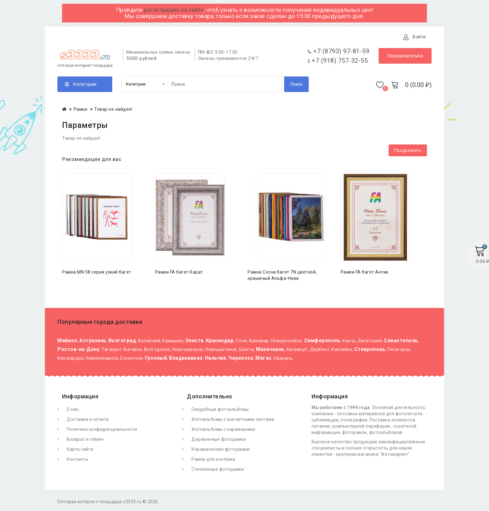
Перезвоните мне (405, 57)
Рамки (81, 110)
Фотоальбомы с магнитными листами (232, 420)
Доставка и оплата (135, 37)
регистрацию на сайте (174, 10)
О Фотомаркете (85, 37)
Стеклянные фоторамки (217, 470)
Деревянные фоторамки (218, 440)
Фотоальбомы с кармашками (223, 430)
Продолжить (408, 151)
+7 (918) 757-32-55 (338, 62)
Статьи (175, 37)
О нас (73, 410)
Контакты (205, 37)
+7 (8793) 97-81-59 (338, 52)
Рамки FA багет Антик (365, 273)
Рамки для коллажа (213, 460)
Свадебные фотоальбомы (220, 410)
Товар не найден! (113, 110)
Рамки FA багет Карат (179, 273)
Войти (419, 36)
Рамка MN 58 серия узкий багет (96, 273)
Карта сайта (80, 450)
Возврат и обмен (85, 440)
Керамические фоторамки (220, 450)
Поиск (296, 85)
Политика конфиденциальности (102, 430)
